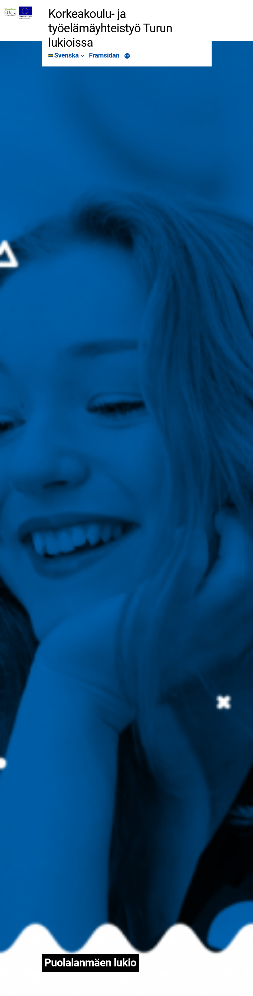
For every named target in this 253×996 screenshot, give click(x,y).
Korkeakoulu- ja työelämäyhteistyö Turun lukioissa (110, 28)
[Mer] (127, 56)
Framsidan (104, 55)
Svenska (63, 55)
